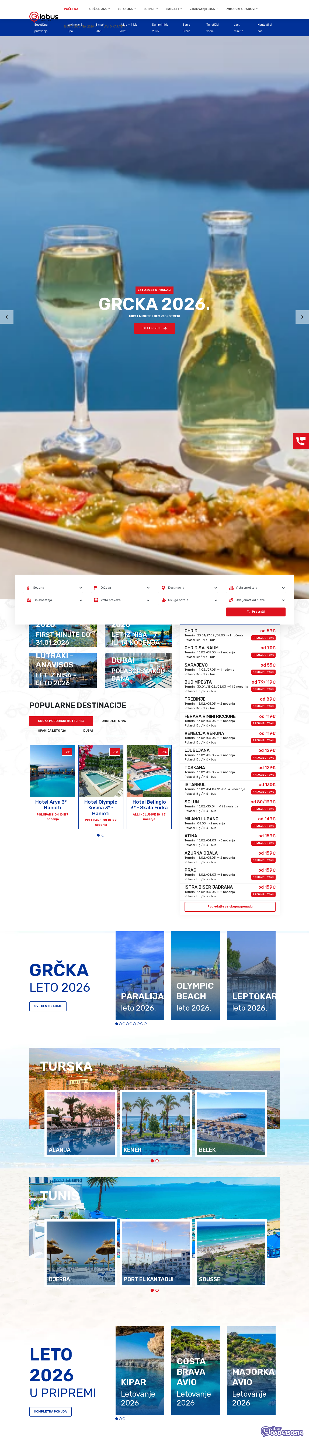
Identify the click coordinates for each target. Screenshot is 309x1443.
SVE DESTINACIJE (48, 1006)
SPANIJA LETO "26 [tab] (52, 730)
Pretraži (256, 611)
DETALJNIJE (155, 328)
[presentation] (6, 317)
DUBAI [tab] (88, 730)
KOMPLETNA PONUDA (50, 1411)
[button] (98, 835)
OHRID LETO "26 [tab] (114, 721)
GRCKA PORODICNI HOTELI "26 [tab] (61, 721)
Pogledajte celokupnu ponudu (229, 906)
